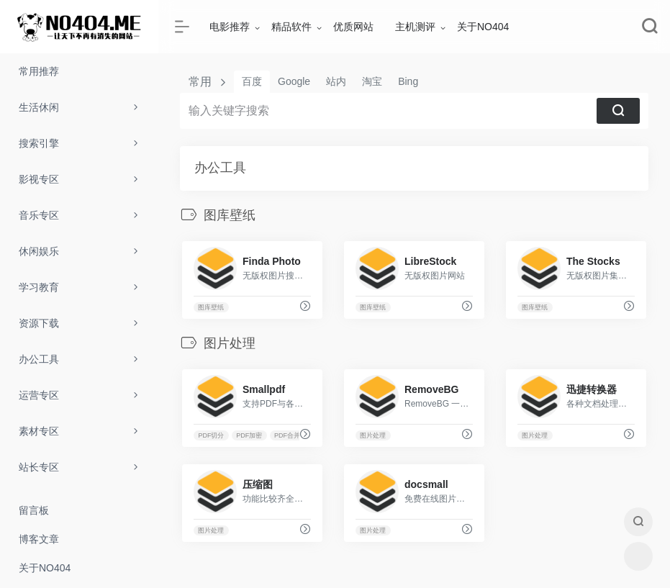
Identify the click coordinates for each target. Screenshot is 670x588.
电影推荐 (229, 26)
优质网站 (353, 26)
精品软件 (291, 26)
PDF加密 (249, 435)
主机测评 (415, 26)
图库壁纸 (211, 307)
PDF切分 (211, 435)
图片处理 (373, 435)
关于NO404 (483, 26)
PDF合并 (287, 435)
